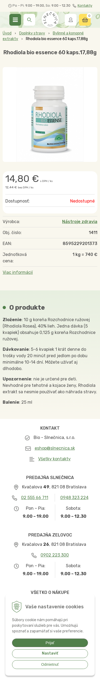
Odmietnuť (50, 664)
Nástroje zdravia (79, 221)
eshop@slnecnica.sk (55, 448)
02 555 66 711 (34, 497)
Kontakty (82, 5)
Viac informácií (18, 272)
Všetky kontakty (54, 458)
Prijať (50, 643)
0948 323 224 (74, 497)
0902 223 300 (55, 555)
